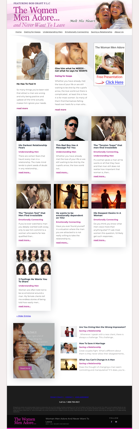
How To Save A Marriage (92, 343)
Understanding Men (53, 32)
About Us (119, 32)
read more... (25, 172)
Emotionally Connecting (77, 32)
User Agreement (82, 397)
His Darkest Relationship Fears (33, 146)
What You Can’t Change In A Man (97, 359)
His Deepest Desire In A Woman (107, 214)
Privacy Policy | (57, 397)
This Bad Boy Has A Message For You (67, 146)
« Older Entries (24, 316)
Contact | (69, 397)
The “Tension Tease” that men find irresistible (108, 146)
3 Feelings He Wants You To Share (33, 280)
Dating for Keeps (32, 32)
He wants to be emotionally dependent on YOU (69, 215)
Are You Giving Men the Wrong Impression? (102, 327)
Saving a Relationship (101, 32)
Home (19, 32)
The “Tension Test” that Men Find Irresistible (32, 214)
